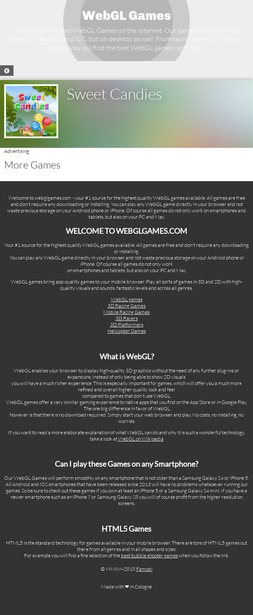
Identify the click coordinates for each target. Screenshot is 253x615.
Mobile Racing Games (126, 312)
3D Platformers (126, 324)
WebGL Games (126, 15)
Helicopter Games (127, 331)
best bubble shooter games (149, 555)
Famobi (144, 569)
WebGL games (127, 299)
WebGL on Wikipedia (141, 439)
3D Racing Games (126, 305)
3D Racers (127, 318)
